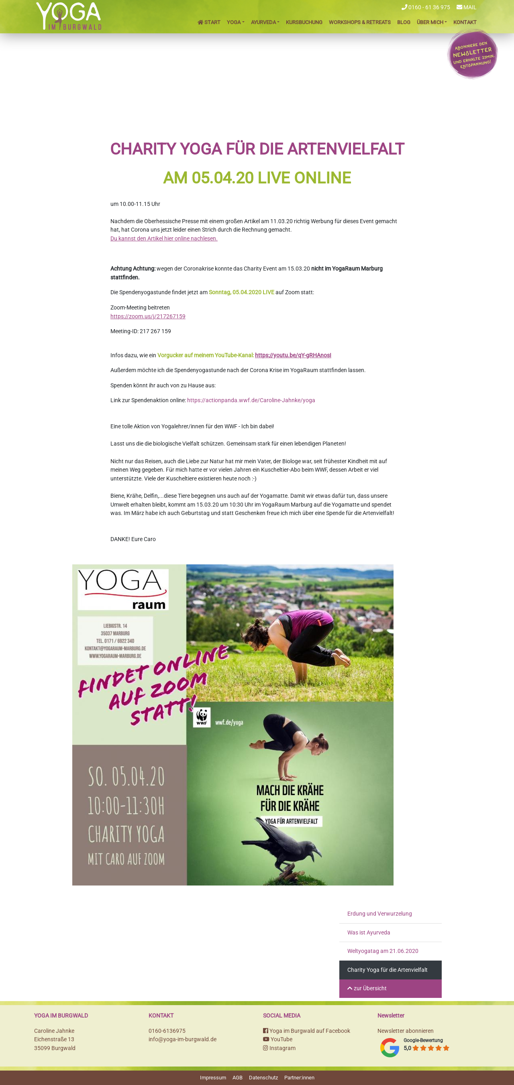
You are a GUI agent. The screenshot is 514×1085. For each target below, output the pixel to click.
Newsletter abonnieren (405, 1031)
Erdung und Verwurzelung (379, 913)
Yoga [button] (234, 22)
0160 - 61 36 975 (426, 7)
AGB (238, 1078)
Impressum (213, 1078)
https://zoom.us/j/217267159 (148, 316)
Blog (403, 22)
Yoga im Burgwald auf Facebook (306, 1031)
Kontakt (465, 22)
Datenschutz (263, 1078)
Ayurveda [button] (263, 22)
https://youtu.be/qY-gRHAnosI (293, 355)
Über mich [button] (430, 22)
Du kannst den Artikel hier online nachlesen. (164, 238)
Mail (467, 7)
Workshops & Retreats (360, 22)
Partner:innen (299, 1078)
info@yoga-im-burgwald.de (182, 1039)
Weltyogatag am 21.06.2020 (382, 951)
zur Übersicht (367, 988)
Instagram (279, 1048)
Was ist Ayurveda (368, 932)
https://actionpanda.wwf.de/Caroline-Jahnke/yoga (251, 400)
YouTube (277, 1039)
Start (209, 22)
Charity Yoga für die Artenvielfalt (387, 970)
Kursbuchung (304, 22)
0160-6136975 (167, 1031)
